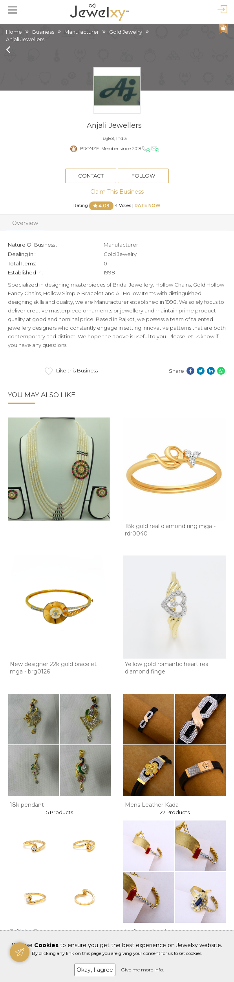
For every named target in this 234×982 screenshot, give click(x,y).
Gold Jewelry (125, 32)
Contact (91, 175)
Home (14, 32)
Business (43, 32)
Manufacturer (81, 32)
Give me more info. (142, 970)
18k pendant (27, 804)
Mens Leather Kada (152, 804)
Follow (143, 175)
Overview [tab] (25, 223)
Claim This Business (117, 191)
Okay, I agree (95, 969)
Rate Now (148, 205)
